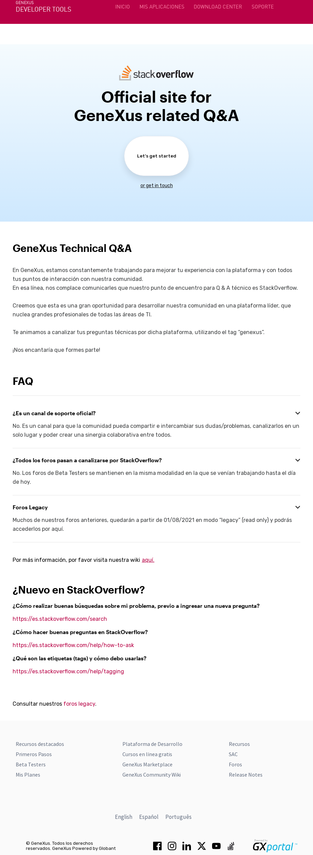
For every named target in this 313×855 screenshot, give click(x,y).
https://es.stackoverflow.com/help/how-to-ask (73, 645)
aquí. (148, 560)
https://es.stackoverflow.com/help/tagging (68, 671)
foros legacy (79, 704)
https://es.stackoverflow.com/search (60, 619)
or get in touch (156, 186)
